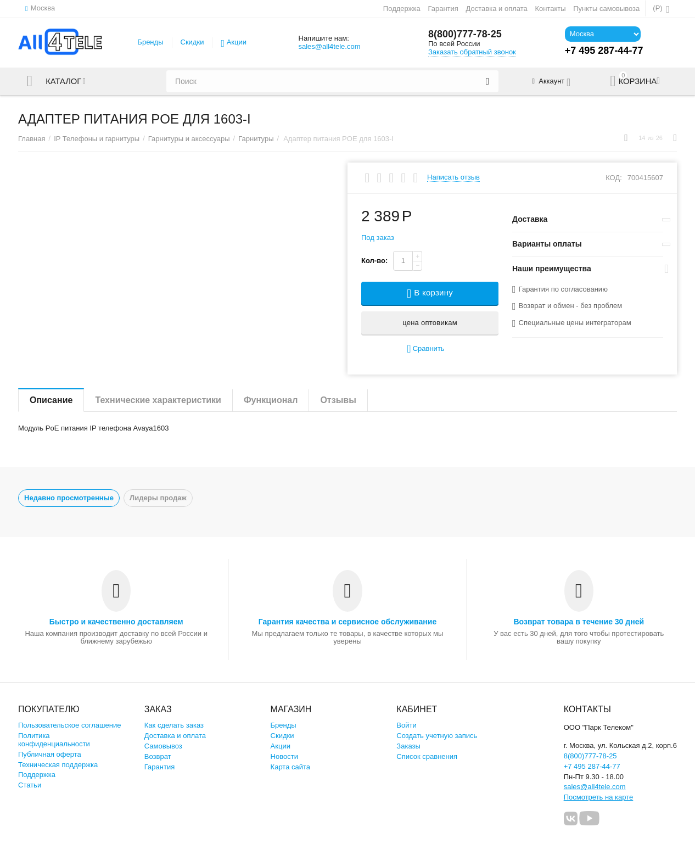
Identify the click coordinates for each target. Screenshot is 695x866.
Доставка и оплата (497, 8)
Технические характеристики (158, 400)
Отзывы (338, 400)
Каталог (64, 81)
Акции (236, 42)
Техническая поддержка (58, 765)
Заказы (408, 746)
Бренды (150, 42)
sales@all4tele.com (329, 46)
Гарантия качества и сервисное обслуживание (347, 621)
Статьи (29, 785)
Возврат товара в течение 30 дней (578, 621)
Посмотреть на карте (599, 797)
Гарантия (443, 8)
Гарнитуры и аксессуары (189, 139)
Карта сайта (291, 767)
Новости (284, 756)
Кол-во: (374, 260)
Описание (51, 400)
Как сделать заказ (174, 725)
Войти (406, 725)
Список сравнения (426, 756)
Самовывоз (163, 746)
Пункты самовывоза (606, 8)
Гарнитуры (255, 139)
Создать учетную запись (436, 735)
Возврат (157, 756)
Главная (32, 139)
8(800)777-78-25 (465, 34)
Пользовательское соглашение (69, 725)
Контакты (550, 8)
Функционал (271, 400)
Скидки (192, 42)
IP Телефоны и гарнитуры (96, 139)
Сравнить (425, 349)
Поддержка (402, 8)
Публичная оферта (49, 754)
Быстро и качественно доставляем (116, 621)
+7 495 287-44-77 (592, 766)
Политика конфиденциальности (54, 739)
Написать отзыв (453, 177)
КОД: (614, 178)
